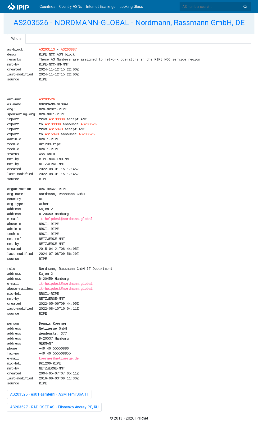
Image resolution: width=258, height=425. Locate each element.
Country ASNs (70, 6)
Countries (47, 6)
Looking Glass (131, 6)
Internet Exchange (101, 6)
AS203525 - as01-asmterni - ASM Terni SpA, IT (49, 394)
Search (245, 6)
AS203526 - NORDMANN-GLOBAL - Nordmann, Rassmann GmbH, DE (129, 22)
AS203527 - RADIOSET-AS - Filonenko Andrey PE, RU (54, 407)
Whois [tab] (16, 38)
